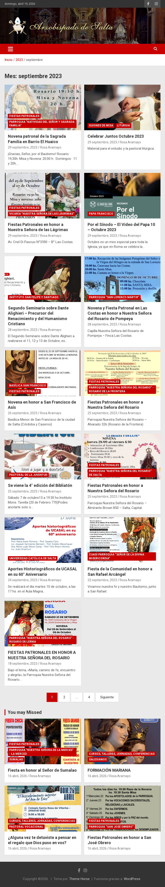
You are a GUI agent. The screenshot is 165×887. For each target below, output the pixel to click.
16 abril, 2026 (17, 776)
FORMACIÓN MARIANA (109, 770)
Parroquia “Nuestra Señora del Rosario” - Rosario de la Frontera (121, 389)
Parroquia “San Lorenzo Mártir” (114, 297)
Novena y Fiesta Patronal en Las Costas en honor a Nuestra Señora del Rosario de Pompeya (120, 313)
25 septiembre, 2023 (102, 413)
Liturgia (123, 125)
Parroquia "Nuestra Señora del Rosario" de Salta (120, 472)
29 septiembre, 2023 (22, 147)
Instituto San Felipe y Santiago (33, 297)
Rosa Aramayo (50, 147)
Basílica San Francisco (27, 385)
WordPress (132, 879)
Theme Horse (79, 879)
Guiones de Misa (101, 125)
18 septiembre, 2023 (22, 663)
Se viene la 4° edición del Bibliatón (40, 485)
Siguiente (107, 697)
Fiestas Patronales (24, 116)
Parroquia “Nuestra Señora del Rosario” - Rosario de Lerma (41, 639)
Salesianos (98, 759)
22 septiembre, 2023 (102, 580)
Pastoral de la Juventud (28, 474)
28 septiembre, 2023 (22, 330)
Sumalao (16, 759)
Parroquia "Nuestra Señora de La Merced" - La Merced (41, 751)
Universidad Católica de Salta (32, 558)
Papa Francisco (101, 213)
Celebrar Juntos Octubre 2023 (116, 136)
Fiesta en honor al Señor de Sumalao (42, 770)
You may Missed (25, 712)
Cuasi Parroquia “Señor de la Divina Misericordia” (116, 556)
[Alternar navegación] (11, 49)
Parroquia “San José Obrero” (111, 826)
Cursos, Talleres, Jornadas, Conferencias (122, 753)
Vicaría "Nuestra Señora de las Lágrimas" (41, 213)
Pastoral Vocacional (26, 826)
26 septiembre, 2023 (22, 413)
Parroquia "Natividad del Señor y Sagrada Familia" (41, 123)
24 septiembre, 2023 (22, 580)
